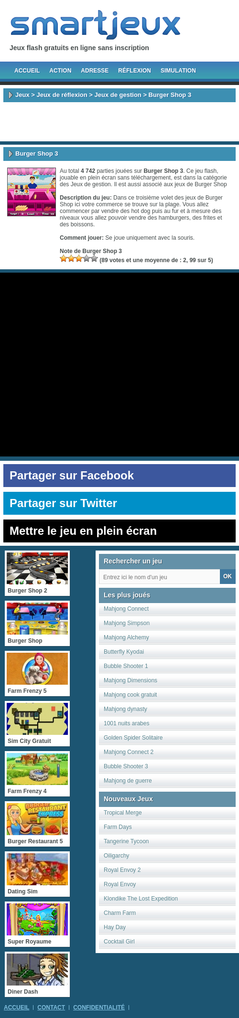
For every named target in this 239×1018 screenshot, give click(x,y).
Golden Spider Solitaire (133, 737)
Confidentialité (99, 1007)
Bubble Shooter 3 (126, 766)
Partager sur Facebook (72, 475)
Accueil (27, 70)
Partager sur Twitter (63, 503)
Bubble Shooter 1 (126, 666)
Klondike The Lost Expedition (141, 898)
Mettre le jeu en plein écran (83, 530)
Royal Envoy (120, 884)
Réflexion (134, 70)
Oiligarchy (116, 855)
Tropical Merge (123, 812)
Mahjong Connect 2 (128, 752)
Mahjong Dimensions (130, 680)
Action (60, 70)
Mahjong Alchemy (126, 637)
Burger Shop (211, 184)
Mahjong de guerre (128, 780)
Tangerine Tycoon (126, 841)
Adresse (95, 70)
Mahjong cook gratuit (130, 694)
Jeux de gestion (118, 94)
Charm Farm (120, 913)
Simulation (178, 70)
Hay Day (115, 927)
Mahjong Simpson (127, 623)
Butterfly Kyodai (124, 651)
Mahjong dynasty (125, 709)
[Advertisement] (119, 121)
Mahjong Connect (126, 608)
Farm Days (118, 827)
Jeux (22, 94)
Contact (51, 1007)
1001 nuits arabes (126, 723)
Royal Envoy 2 (122, 870)
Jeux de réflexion (61, 94)
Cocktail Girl (119, 941)
